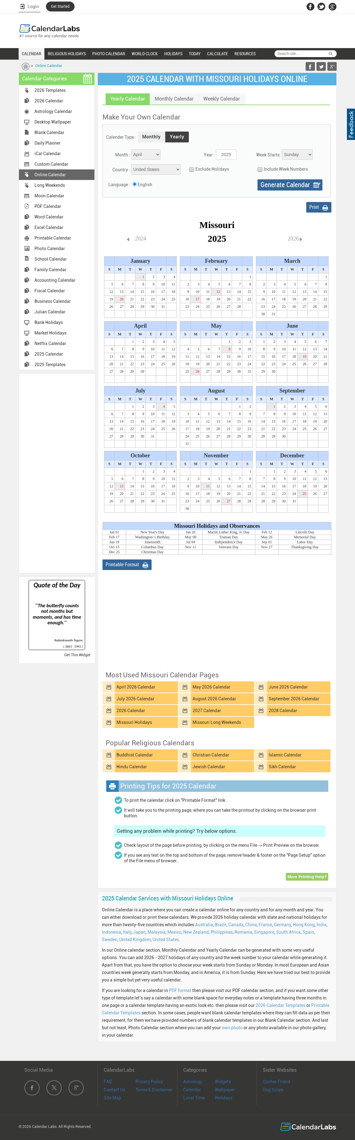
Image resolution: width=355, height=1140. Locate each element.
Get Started (60, 6)
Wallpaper (225, 1089)
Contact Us (114, 1089)
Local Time (194, 1097)
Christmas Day (152, 552)
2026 (293, 239)
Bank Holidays (48, 322)
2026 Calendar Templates (280, 1005)
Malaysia (157, 932)
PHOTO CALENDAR (108, 53)
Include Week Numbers (281, 169)
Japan (139, 932)
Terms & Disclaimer (154, 1089)
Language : (119, 184)
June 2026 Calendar (288, 686)
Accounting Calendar (54, 280)
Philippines (222, 932)
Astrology (192, 1081)
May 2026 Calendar (211, 686)
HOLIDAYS (173, 53)
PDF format (180, 990)
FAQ (108, 1081)
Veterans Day (229, 547)
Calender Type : (121, 137)
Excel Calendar (48, 227)
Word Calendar (48, 216)
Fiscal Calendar (49, 290)
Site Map (112, 1097)
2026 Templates (50, 90)
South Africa (288, 932)
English (145, 184)
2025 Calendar (48, 354)
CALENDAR (31, 53)
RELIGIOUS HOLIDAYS (67, 53)
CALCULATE (217, 53)
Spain (308, 932)
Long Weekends (49, 185)
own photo (232, 1027)
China (251, 924)
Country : (121, 169)
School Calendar (50, 259)
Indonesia (111, 932)
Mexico (174, 932)
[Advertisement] (57, 473)
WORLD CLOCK (145, 53)
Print (314, 207)
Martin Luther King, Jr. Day (229, 532)
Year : (209, 154)
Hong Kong (304, 924)
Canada (235, 924)
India (321, 924)
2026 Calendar (48, 100)
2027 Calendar (207, 710)
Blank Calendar (49, 132)
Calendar (192, 1089)
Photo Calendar (49, 248)
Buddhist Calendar (134, 754)
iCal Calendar (47, 153)
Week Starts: (268, 154)
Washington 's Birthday (152, 537)
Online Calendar (48, 66)
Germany (282, 924)
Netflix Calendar (50, 343)
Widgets (223, 1081)
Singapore (264, 932)
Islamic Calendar (285, 754)
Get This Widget (77, 655)
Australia (204, 924)
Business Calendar (52, 301)
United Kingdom (135, 939)
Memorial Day (305, 537)
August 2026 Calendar (214, 698)
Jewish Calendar (209, 766)
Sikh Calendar (282, 766)
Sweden (109, 939)
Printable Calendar (52, 238)
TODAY (195, 53)
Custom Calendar (51, 164)
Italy (127, 932)
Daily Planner (47, 143)
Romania (243, 932)
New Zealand (196, 932)
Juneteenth (152, 542)
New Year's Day (152, 532)
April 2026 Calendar (135, 686)
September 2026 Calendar (294, 698)
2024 (140, 239)
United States (165, 939)
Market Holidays (50, 332)
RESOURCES (245, 53)
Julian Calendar (50, 311)
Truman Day (228, 537)
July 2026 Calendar (135, 698)
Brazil (220, 924)
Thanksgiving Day (305, 547)
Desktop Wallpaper (52, 121)
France (265, 924)
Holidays (223, 1097)
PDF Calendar (47, 206)
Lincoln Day (304, 532)
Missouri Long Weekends (217, 722)
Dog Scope (273, 1089)
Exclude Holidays (207, 169)
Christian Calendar (211, 754)
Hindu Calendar (131, 766)
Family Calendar (50, 269)
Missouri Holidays (134, 722)
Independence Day (229, 542)
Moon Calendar (49, 195)
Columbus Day (152, 547)
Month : (122, 154)
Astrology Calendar (53, 111)
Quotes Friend (276, 1081)
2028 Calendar (283, 710)
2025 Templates (50, 364)
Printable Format (122, 565)
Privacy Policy (149, 1081)
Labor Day (305, 542)
